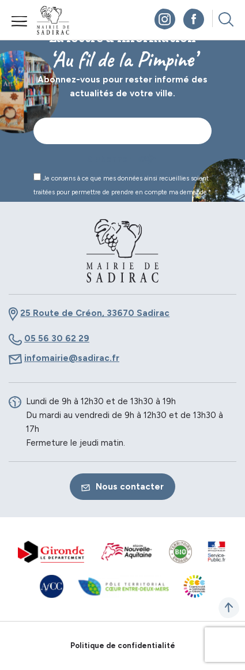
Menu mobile (20, 21)
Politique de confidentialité (122, 645)
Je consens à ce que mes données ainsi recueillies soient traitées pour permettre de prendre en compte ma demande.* (122, 184)
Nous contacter (122, 486)
